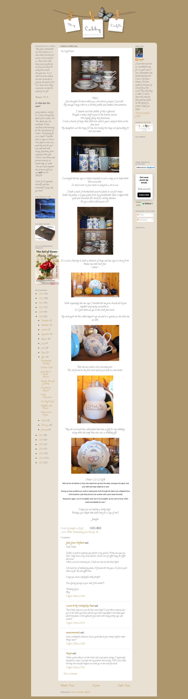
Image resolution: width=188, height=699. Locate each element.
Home (95, 686)
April (43, 357)
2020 (41, 307)
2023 (41, 294)
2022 (41, 298)
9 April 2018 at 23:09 (75, 644)
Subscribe (144, 195)
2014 (41, 449)
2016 (41, 440)
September (45, 334)
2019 (41, 312)
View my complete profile (142, 115)
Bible (69, 532)
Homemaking (78, 532)
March (44, 421)
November (45, 325)
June (43, 348)
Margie (69, 653)
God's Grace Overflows (75, 543)
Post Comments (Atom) (80, 692)
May (43, 352)
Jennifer (141, 59)
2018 (41, 317)
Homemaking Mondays (46, 362)
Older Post (123, 686)
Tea (96, 532)
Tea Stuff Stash (47, 401)
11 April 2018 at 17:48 (75, 667)
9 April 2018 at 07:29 (75, 623)
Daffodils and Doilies (46, 407)
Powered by (144, 203)
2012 (41, 458)
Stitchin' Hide (46, 367)
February (45, 425)
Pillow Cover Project (46, 414)
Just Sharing (89, 532)
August (44, 339)
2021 (41, 303)
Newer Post (67, 686)
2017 (41, 435)
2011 (41, 463)
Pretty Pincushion (46, 396)
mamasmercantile (73, 633)
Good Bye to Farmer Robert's (46, 374)
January (44, 430)
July (43, 343)
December (45, 321)
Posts (140, 215)
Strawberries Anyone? (46, 389)
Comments (142, 220)
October (44, 330)
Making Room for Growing (48, 383)
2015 (41, 444)
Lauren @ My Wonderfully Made (80, 606)
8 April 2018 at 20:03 (75, 596)
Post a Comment (70, 674)
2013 (41, 454)
